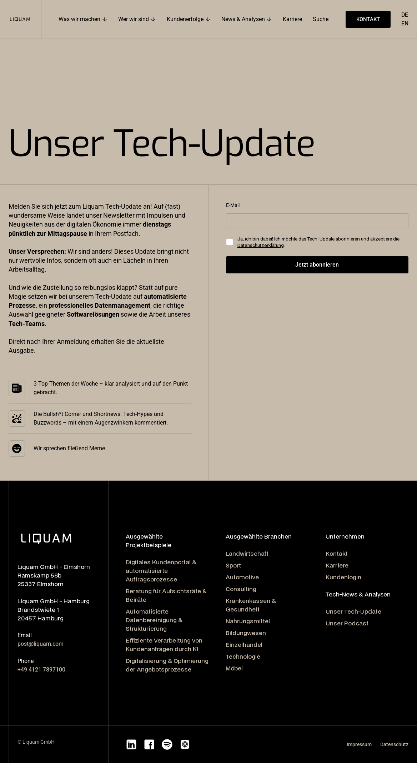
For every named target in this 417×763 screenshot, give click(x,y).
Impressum (359, 744)
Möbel (234, 668)
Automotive (242, 577)
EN (404, 23)
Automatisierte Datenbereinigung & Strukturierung (154, 620)
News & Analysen (243, 19)
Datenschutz (394, 744)
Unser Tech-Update (353, 611)
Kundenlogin (343, 577)
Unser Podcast (347, 623)
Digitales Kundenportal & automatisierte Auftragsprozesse (161, 570)
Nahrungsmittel (248, 621)
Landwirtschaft (247, 553)
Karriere (337, 565)
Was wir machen (79, 19)
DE (404, 14)
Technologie (243, 656)
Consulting (241, 589)
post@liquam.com (40, 643)
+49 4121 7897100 (41, 669)
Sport (233, 565)
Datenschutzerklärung (260, 245)
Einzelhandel (244, 644)
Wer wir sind (133, 19)
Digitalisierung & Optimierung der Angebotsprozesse (167, 665)
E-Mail (233, 205)
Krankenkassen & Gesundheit (251, 604)
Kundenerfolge (185, 19)
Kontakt (337, 553)
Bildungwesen (246, 633)
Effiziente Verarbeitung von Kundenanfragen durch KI (164, 644)
